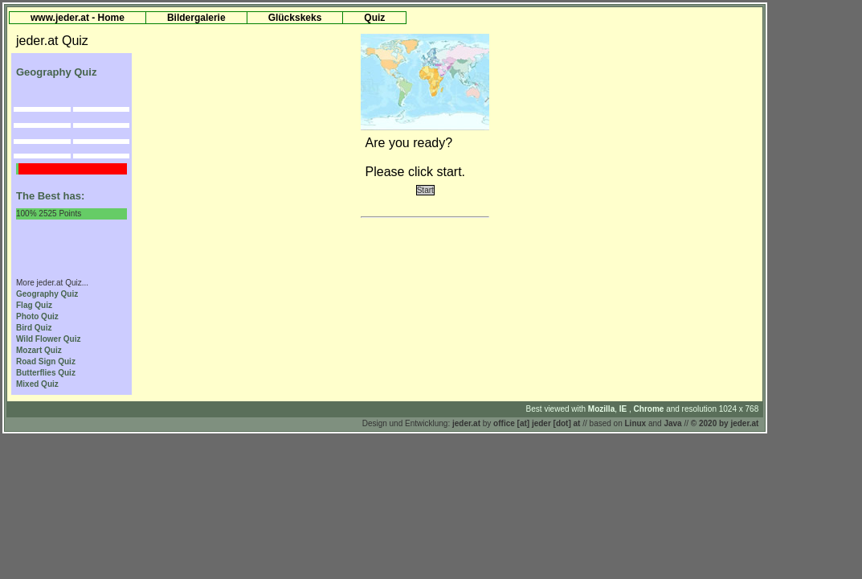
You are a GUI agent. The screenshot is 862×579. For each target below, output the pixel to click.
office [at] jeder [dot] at (536, 423)
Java (672, 423)
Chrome (650, 408)
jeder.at (466, 423)
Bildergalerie (196, 17)
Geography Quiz (47, 294)
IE (624, 408)
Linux (636, 423)
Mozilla (601, 408)
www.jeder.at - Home (78, 17)
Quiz (374, 17)
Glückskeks (295, 17)
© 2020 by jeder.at (725, 423)
